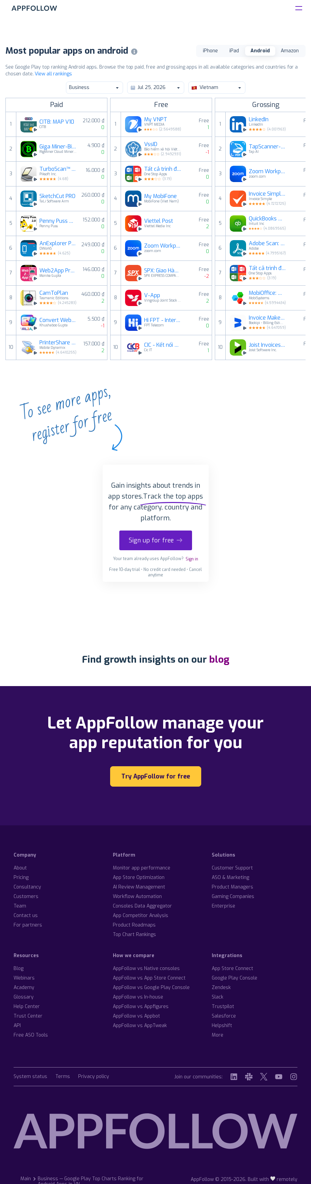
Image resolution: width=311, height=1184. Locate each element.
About (20, 868)
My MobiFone (160, 196)
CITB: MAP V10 (56, 122)
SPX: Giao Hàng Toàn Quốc (163, 271)
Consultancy (27, 887)
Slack (217, 997)
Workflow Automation (137, 896)
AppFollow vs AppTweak (140, 1025)
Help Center (27, 1006)
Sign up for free (156, 540)
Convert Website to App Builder (58, 320)
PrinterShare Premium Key (58, 343)
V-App (152, 295)
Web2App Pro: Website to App (58, 271)
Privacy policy (93, 1077)
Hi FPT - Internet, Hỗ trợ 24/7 (163, 320)
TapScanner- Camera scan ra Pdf (267, 147)
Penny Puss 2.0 (58, 221)
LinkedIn (259, 119)
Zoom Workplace (163, 246)
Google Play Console (234, 978)
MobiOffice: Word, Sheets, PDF (267, 293)
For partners (28, 925)
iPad (234, 51)
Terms (62, 1077)
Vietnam (216, 87)
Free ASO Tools (31, 1035)
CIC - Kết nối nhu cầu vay (163, 345)
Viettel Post (158, 221)
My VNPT (155, 119)
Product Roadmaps (134, 925)
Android (260, 51)
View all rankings (53, 74)
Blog (18, 968)
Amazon (290, 51)
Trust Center (28, 1016)
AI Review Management (139, 887)
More (217, 1035)
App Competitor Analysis (140, 915)
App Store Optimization (139, 877)
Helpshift (222, 1025)
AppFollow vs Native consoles (146, 968)
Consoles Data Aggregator (142, 906)
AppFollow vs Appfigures (141, 1006)
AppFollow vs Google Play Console (151, 987)
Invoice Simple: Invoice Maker (267, 194)
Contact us (26, 915)
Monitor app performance (141, 868)
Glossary (24, 997)
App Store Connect (232, 968)
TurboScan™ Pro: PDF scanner (58, 169)
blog (219, 659)
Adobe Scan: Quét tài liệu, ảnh (267, 243)
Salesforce (224, 1016)
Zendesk (221, 987)
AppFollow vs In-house (138, 997)
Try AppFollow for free (155, 776)
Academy (24, 987)
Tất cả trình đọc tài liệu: (163, 169)
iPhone (210, 51)
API (17, 1025)
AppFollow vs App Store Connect (149, 978)
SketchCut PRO (57, 196)
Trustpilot (223, 1006)
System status (30, 1077)
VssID (150, 144)
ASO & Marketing (230, 877)
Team (20, 906)
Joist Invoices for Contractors (267, 345)
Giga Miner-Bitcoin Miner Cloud (58, 147)
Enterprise (223, 906)
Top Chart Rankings (134, 934)
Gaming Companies (233, 896)
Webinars (24, 978)
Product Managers (232, 887)
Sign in (192, 559)
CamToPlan (53, 293)
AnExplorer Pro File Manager (58, 243)
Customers (26, 896)
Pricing (21, 877)
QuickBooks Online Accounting (267, 219)
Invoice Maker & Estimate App (267, 318)
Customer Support (232, 868)
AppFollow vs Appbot (136, 1016)
